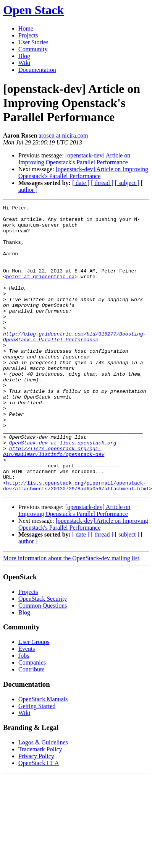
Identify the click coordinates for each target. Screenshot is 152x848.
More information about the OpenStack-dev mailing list (71, 615)
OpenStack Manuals (43, 756)
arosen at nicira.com (63, 135)
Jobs (23, 713)
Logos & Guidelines (43, 799)
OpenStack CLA (38, 820)
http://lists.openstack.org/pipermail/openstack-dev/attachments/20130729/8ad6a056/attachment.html (76, 542)
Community (32, 49)
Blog (24, 56)
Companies (32, 720)
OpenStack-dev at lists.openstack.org (62, 490)
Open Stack (33, 10)
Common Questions (42, 663)
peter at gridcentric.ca (40, 291)
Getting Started (36, 763)
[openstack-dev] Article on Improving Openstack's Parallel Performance (74, 158)
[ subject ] (127, 183)
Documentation (37, 69)
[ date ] (80, 183)
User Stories (33, 42)
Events (26, 706)
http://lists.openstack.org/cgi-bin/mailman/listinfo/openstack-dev (53, 501)
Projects (28, 35)
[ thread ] (102, 183)
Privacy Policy (36, 813)
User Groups (33, 699)
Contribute (31, 726)
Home (25, 28)
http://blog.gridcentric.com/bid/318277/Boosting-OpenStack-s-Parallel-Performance (74, 363)
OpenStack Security (42, 656)
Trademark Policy (40, 806)
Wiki (24, 63)
